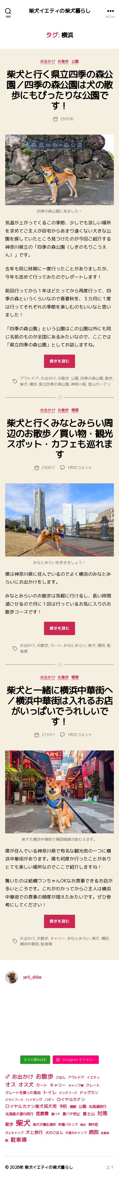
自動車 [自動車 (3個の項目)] (105, 1133)
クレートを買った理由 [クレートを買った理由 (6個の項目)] (22, 1092)
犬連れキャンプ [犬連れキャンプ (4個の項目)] (75, 1133)
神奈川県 (78, 384)
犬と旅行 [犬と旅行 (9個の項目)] (34, 1132)
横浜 (33, 384)
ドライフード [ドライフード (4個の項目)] (14, 1100)
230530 (66, 119)
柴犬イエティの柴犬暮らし (60, 11)
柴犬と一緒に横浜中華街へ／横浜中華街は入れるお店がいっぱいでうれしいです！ (59, 706)
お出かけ (47, 61)
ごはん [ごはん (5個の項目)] (60, 1077)
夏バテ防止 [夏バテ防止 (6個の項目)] (71, 1114)
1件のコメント (79, 467)
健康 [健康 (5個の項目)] (73, 1106)
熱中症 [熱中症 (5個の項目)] (93, 1124)
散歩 (109, 378)
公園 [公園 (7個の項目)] (82, 1106)
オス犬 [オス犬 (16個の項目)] (25, 1084)
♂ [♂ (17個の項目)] (7, 1076)
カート (55, 645)
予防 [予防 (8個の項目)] (63, 1106)
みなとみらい (74, 645)
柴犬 (24, 384)
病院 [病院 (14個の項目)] (93, 1132)
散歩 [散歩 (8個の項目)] (9, 1124)
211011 (48, 734)
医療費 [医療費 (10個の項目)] (42, 1114)
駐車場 (46, 944)
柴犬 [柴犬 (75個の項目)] (23, 1123)
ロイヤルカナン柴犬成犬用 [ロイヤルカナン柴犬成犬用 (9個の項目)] (31, 1106)
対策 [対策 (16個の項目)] (102, 1113)
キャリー (57, 938)
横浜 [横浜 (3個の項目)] (82, 1125)
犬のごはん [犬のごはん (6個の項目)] (54, 1132)
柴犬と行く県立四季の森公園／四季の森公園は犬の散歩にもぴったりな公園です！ (59, 90)
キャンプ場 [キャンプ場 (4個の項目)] (75, 1085)
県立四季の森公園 (54, 384)
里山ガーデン (99, 384)
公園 (75, 61)
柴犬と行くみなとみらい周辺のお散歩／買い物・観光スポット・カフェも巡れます (59, 439)
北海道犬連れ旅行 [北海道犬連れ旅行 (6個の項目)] (19, 1114)
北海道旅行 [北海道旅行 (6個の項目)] (97, 1106)
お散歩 (63, 61)
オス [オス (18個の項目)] (10, 1084)
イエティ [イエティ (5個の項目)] (93, 1077)
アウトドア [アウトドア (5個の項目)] (76, 1077)
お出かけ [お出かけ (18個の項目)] (22, 1077)
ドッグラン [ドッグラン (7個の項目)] (88, 1092)
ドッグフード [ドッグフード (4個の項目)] (68, 1093)
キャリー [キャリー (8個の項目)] (58, 1085)
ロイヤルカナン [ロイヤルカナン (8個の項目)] (71, 1099)
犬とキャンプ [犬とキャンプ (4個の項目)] (14, 1133)
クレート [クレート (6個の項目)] (93, 1085)
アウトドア (29, 378)
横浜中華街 (29, 944)
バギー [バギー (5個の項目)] (49, 1099)
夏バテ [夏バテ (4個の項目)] (55, 1114)
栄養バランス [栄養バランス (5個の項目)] (68, 1124)
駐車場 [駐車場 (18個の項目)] (18, 1139)
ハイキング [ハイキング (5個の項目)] (34, 1099)
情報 (75, 410)
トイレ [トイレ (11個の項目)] (49, 1092)
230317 (48, 467)
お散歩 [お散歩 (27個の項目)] (44, 1076)
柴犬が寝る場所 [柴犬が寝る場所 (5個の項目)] (44, 1124)
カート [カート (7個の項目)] (41, 1085)
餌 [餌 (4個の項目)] (6, 1140)
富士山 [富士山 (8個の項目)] (89, 1114)
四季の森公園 (91, 378)
